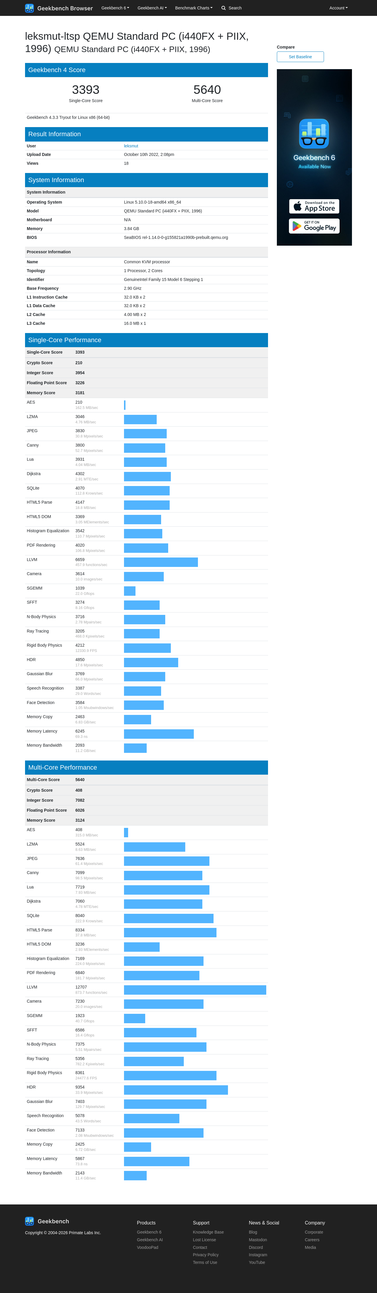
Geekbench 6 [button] (113, 8)
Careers (312, 1239)
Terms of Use (205, 1262)
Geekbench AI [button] (150, 8)
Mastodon (258, 1239)
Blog (253, 1232)
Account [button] (337, 8)
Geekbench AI (150, 1239)
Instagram (258, 1254)
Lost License (204, 1239)
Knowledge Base (208, 1232)
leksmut (131, 146)
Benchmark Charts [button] (192, 8)
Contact (200, 1247)
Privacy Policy (206, 1254)
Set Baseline (300, 56)
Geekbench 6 (149, 1232)
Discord (256, 1247)
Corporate (314, 1232)
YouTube (257, 1262)
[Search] (252, 8)
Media (310, 1247)
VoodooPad (147, 1247)
